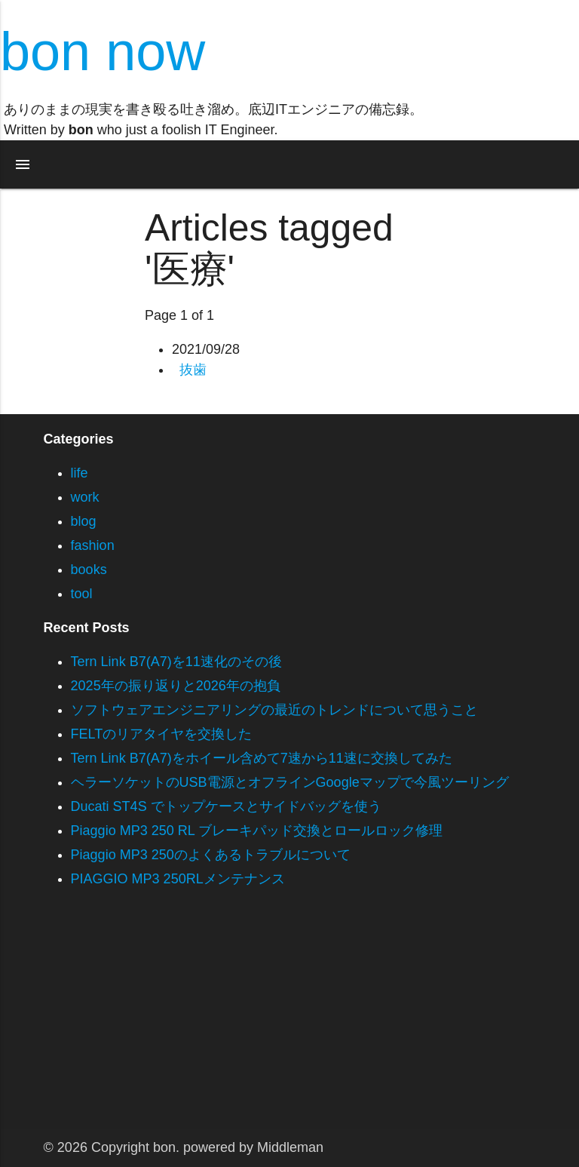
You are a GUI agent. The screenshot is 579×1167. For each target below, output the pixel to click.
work (85, 497)
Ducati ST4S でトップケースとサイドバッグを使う (226, 806)
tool (82, 593)
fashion (93, 545)
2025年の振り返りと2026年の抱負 (175, 685)
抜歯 (193, 369)
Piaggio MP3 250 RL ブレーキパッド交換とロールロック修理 (257, 830)
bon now (102, 51)
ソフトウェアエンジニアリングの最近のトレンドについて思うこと (274, 709)
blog (83, 521)
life (79, 473)
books (89, 569)
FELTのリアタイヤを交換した (162, 734)
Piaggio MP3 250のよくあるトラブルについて (211, 854)
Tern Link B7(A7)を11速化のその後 (176, 661)
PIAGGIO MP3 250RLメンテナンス (178, 878)
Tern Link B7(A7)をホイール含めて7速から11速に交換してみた (261, 758)
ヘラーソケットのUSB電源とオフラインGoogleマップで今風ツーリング (290, 782)
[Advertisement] (289, 1023)
